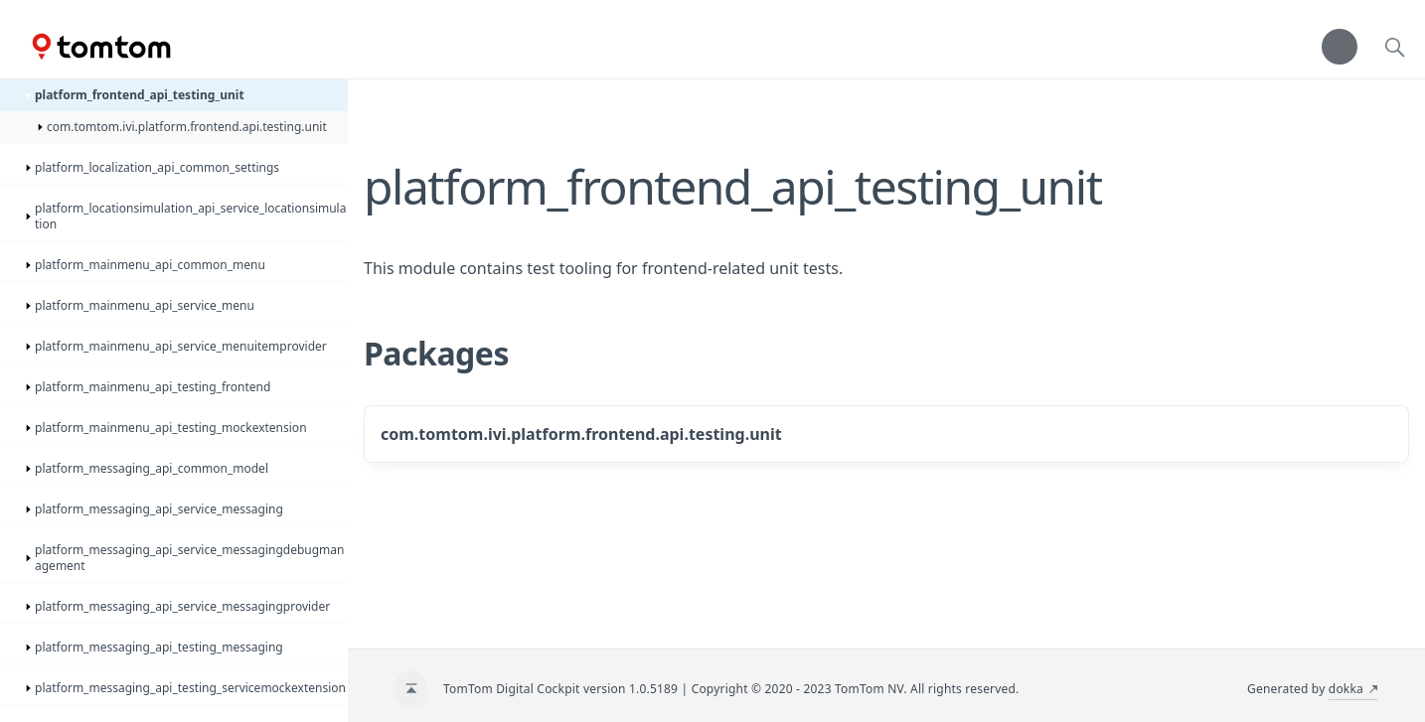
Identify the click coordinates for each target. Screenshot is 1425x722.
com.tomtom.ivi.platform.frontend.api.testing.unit (581, 434)
